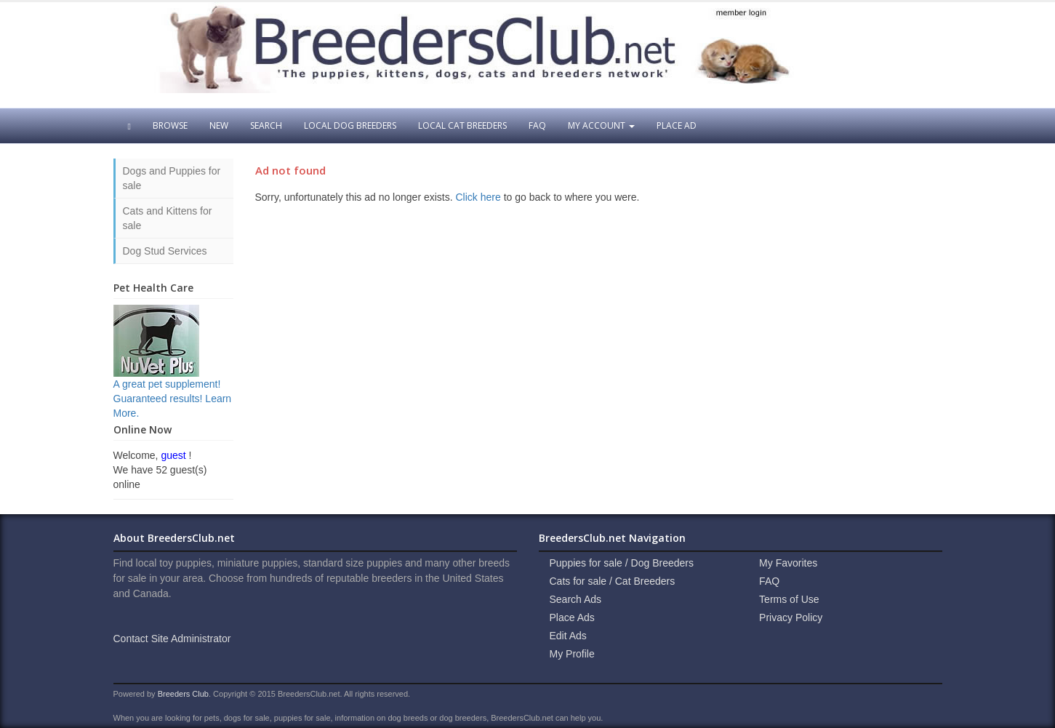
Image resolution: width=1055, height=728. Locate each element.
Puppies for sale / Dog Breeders (622, 563)
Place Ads (572, 617)
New (218, 125)
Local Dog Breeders (350, 125)
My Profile (572, 654)
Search (266, 125)
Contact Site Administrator (172, 638)
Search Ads (576, 599)
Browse (170, 125)
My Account (601, 125)
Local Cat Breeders (462, 125)
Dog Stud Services (165, 251)
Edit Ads (568, 635)
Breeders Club (183, 693)
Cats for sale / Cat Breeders (612, 581)
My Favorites (788, 563)
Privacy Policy (790, 617)
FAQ (537, 125)
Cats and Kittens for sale (167, 218)
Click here (478, 197)
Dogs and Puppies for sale (172, 178)
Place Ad (677, 125)
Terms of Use (789, 599)
